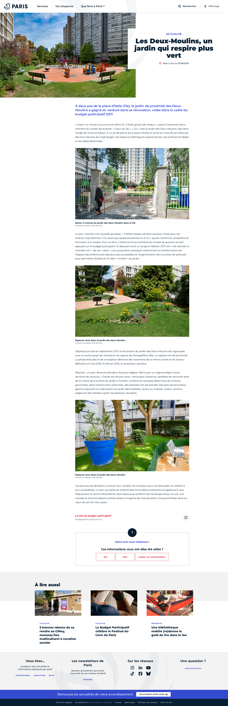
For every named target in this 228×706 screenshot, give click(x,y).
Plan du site (166, 702)
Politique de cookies (147, 702)
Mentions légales (64, 702)
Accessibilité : (93, 702)
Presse (118, 702)
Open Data (130, 702)
